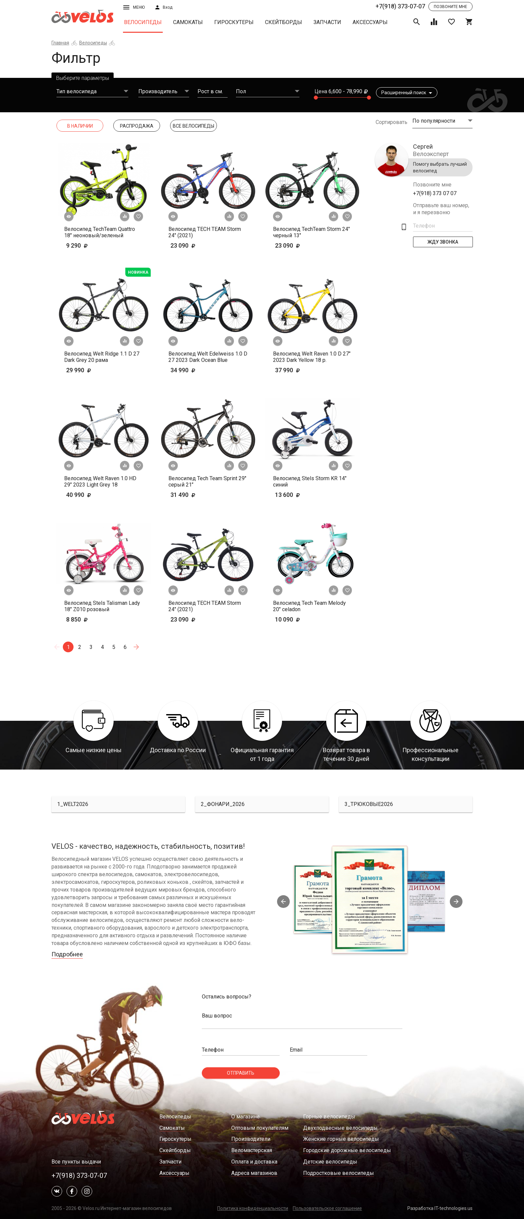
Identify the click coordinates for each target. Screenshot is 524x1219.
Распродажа (136, 126)
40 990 (89, 494)
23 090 (193, 245)
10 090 (297, 619)
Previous (283, 901)
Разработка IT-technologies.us (440, 1208)
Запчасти (327, 22)
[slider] (316, 98)
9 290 (87, 245)
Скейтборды (283, 22)
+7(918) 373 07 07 (434, 193)
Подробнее (67, 954)
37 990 (297, 370)
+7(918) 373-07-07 (400, 6)
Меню (134, 7)
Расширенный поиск (406, 92)
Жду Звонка (442, 242)
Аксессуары (370, 22)
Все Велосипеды (193, 126)
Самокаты (188, 22)
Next (456, 901)
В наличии (80, 126)
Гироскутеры (234, 22)
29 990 (89, 370)
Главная (60, 42)
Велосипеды (143, 22)
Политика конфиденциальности (252, 1208)
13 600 (297, 494)
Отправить (240, 1073)
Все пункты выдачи (76, 1162)
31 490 (193, 494)
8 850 (87, 619)
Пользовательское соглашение (327, 1208)
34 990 (193, 370)
